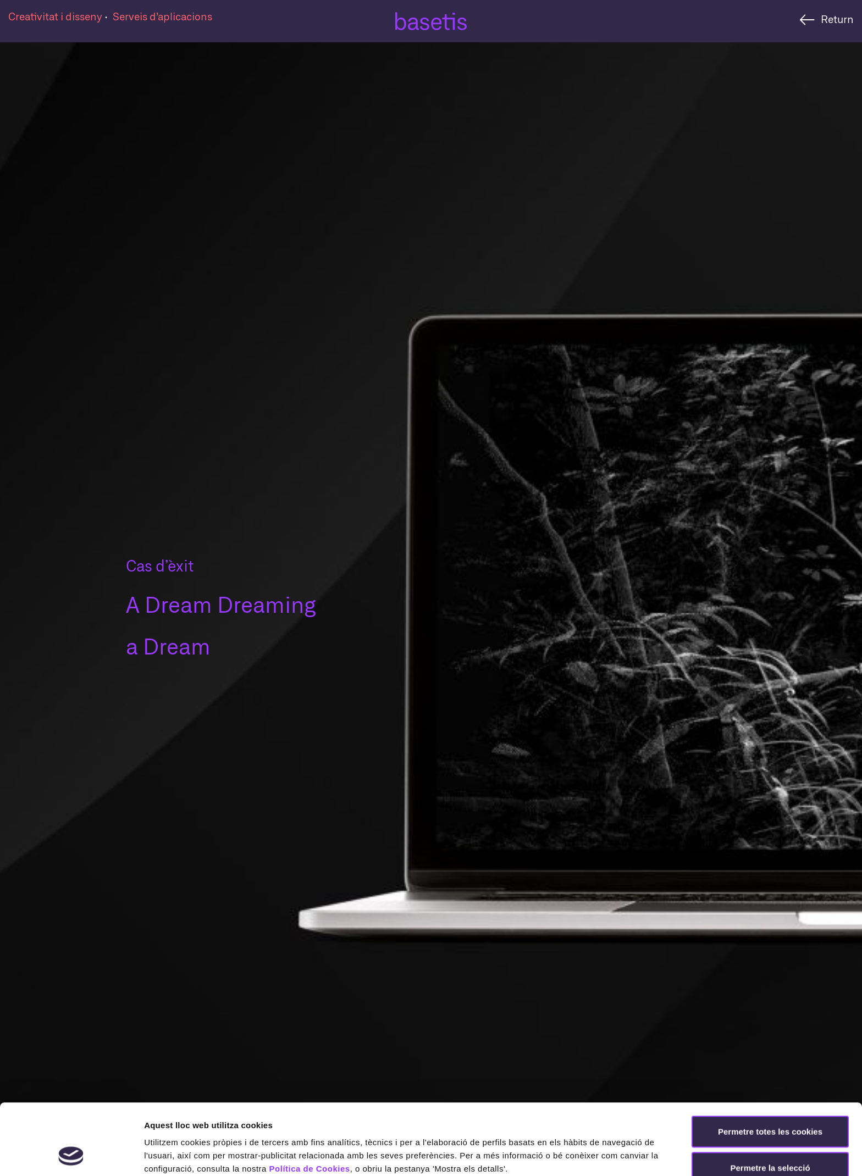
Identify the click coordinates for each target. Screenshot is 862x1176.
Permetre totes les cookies (770, 1064)
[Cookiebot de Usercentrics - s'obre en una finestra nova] (71, 1154)
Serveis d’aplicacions (162, 16)
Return (837, 19)
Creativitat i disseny (56, 16)
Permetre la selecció (770, 1101)
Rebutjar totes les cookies (770, 1136)
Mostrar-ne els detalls (187, 1154)
